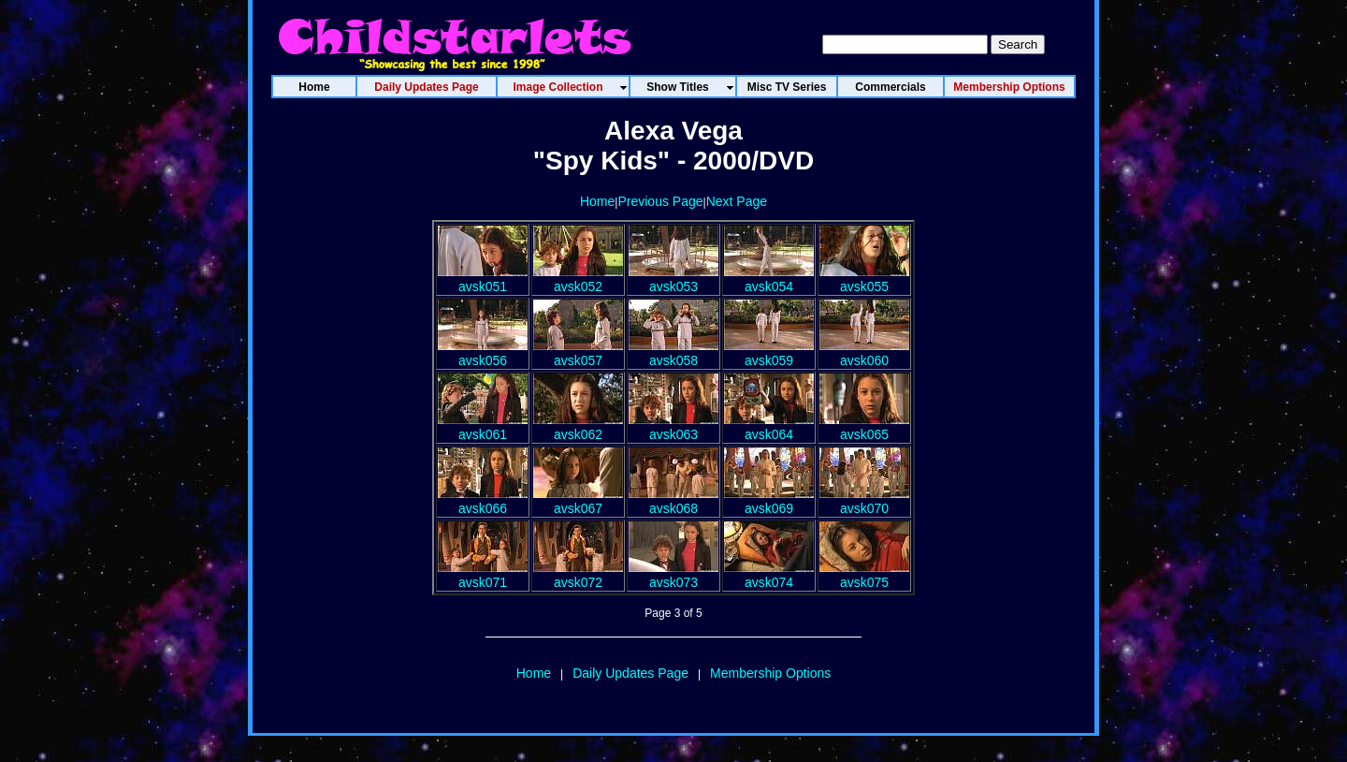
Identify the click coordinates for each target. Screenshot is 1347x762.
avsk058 (673, 353)
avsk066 (483, 501)
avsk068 (673, 501)
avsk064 (769, 427)
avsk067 (578, 501)
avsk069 (769, 501)
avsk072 (578, 575)
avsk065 (864, 427)
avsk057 (578, 353)
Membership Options (770, 673)
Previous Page (659, 201)
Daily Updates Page (630, 673)
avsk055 (864, 279)
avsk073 (673, 575)
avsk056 (483, 353)
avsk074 (769, 575)
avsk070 (864, 501)
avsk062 (578, 427)
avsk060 (864, 353)
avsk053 (673, 279)
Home (597, 201)
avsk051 (483, 279)
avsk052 (578, 279)
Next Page (736, 201)
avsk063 (673, 427)
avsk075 (864, 575)
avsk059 (769, 353)
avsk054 (769, 279)
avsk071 (483, 575)
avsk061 (483, 427)
